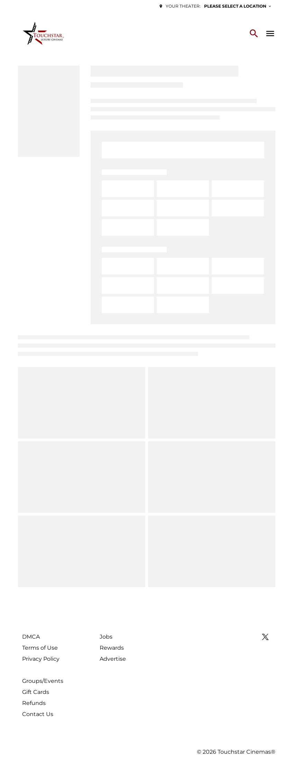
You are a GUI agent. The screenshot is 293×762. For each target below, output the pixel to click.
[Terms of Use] (40, 647)
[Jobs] (106, 636)
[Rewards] (112, 647)
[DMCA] (31, 636)
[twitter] (265, 636)
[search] (253, 33)
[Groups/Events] (42, 681)
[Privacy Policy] (40, 659)
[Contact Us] (37, 714)
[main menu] (270, 33)
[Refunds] (34, 703)
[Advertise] (113, 659)
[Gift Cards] (35, 692)
